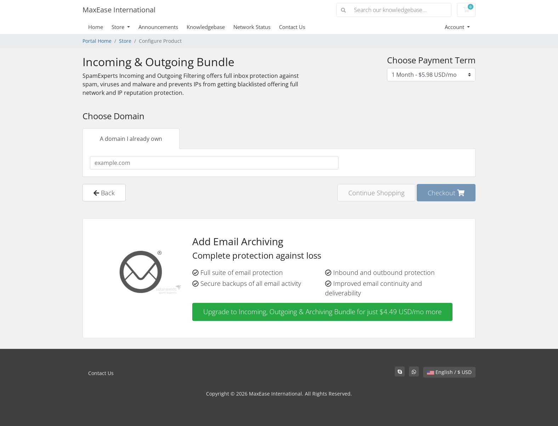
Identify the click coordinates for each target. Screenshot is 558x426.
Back (104, 192)
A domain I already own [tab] (131, 139)
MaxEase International (118, 10)
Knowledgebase (206, 26)
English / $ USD (449, 372)
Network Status (252, 26)
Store (119, 26)
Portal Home (97, 41)
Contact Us (292, 26)
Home (95, 26)
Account (455, 26)
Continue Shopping (376, 192)
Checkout (446, 192)
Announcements (158, 26)
